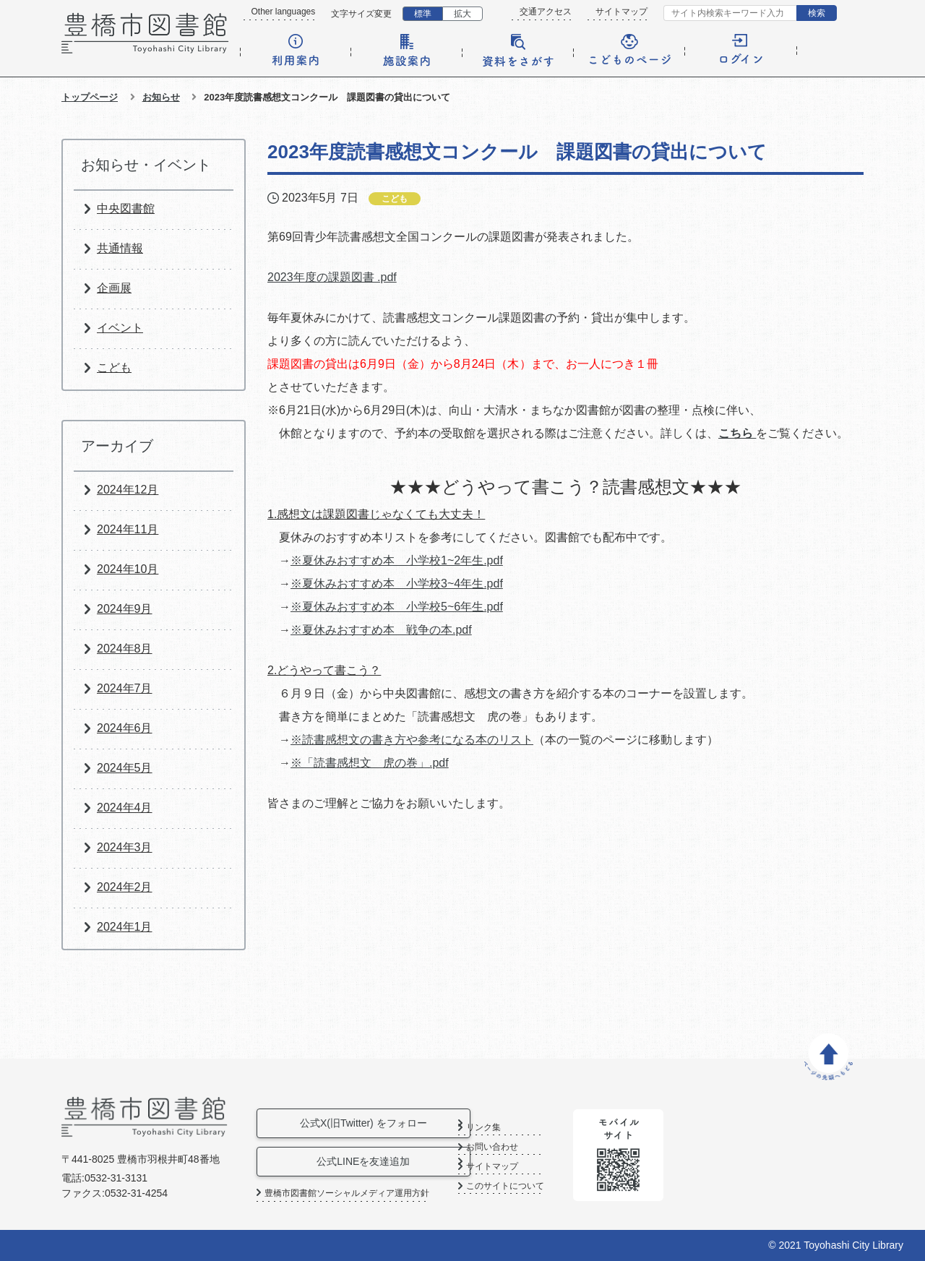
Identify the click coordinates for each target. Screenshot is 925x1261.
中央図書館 (126, 208)
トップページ (89, 97)
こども (114, 367)
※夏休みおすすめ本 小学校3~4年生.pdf (397, 583)
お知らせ (161, 97)
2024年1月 (124, 927)
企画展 (114, 288)
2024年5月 (124, 768)
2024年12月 (127, 489)
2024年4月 (124, 807)
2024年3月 (124, 847)
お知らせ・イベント (146, 165)
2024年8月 (124, 648)
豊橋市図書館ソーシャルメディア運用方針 (346, 1193)
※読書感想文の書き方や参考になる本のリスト (412, 739)
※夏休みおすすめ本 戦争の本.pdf (381, 630)
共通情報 (120, 248)
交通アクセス (546, 12)
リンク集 (533, 1127)
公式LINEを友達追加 (367, 1161)
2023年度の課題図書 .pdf (332, 277)
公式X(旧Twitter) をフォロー (367, 1123)
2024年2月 (124, 887)
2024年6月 (124, 728)
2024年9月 (124, 609)
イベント (120, 328)
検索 (816, 13)
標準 (422, 14)
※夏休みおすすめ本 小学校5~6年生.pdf (397, 607)
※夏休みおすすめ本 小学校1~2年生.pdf (397, 560)
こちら (737, 433)
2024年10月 (127, 569)
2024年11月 (127, 529)
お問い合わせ (542, 1147)
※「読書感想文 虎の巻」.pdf (370, 763)
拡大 (462, 14)
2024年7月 (124, 688)
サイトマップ (621, 12)
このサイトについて (555, 1186)
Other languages (283, 12)
